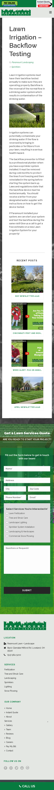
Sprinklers (16, 67)
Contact (8, 751)
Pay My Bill (10, 746)
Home (8, 708)
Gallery (8, 725)
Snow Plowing (10, 691)
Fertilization (9, 669)
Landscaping (10, 678)
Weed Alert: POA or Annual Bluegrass (28, 370)
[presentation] (25, 579)
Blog (7, 738)
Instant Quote (11, 712)
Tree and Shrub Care (13, 674)
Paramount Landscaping (23, 62)
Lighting (8, 686)
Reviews (9, 734)
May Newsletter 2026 (27, 296)
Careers (8, 742)
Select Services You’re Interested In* (27, 509)
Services (8, 721)
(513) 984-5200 (14, 655)
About (8, 717)
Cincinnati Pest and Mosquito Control (28, 333)
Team (7, 729)
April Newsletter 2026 (27, 407)
